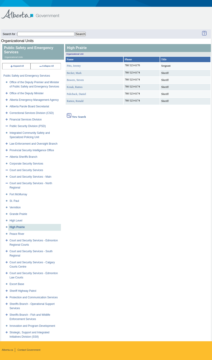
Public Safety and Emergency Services (26, 75)
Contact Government (29, 349)
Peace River (16, 233)
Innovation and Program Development (32, 325)
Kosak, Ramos (75, 87)
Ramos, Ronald (75, 101)
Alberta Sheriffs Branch (23, 156)
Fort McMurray (18, 194)
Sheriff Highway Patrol (22, 290)
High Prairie (17, 227)
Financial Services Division (25, 119)
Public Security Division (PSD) (27, 126)
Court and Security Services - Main (30, 176)
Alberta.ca (7, 349)
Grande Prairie (18, 214)
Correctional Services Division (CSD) (31, 113)
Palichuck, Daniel (76, 94)
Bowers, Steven (75, 80)
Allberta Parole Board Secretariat (29, 106)
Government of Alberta (34, 11)
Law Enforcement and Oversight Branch (33, 143)
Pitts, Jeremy (74, 65)
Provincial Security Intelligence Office (31, 150)
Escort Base (16, 284)
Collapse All (46, 66)
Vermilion (15, 207)
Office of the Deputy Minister (26, 93)
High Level (15, 220)
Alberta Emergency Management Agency (34, 99)
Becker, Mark (74, 73)
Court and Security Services (26, 170)
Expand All (17, 66)
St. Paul (14, 200)
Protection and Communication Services (33, 297)
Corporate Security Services (26, 163)
